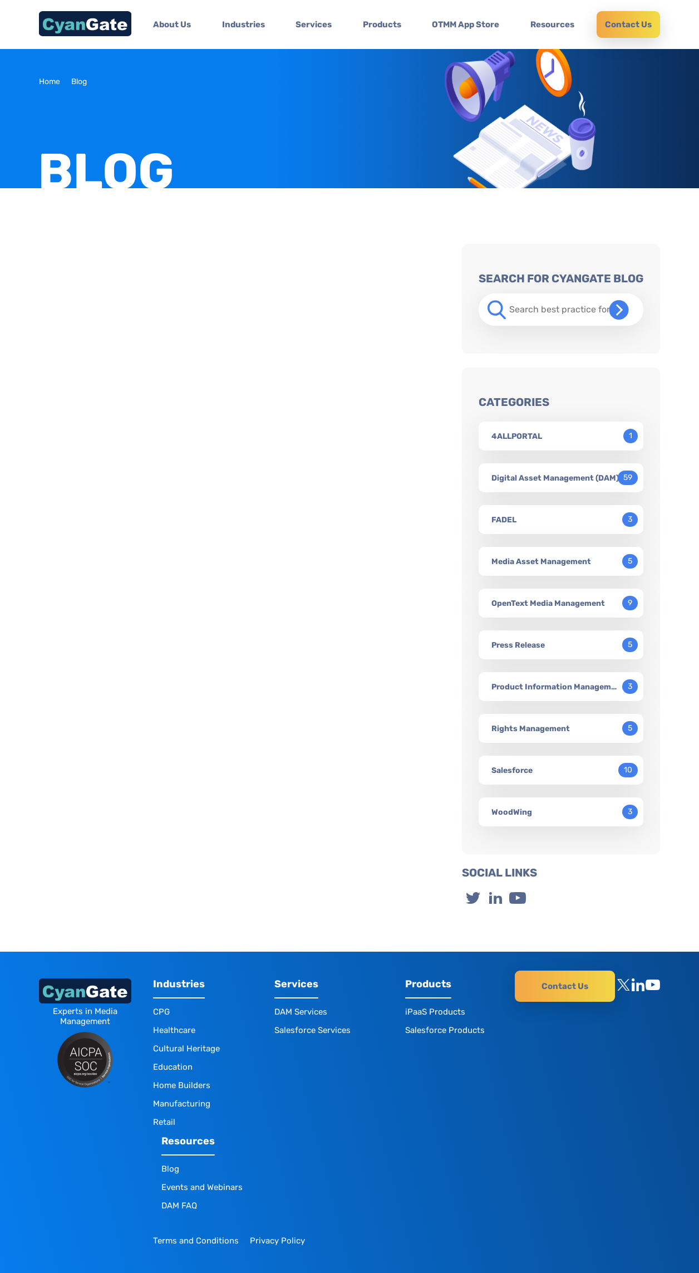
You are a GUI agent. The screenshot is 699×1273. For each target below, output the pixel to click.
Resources (552, 24)
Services (314, 24)
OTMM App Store (465, 24)
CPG (161, 1012)
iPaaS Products (435, 1012)
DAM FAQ (179, 1206)
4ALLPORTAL (516, 436)
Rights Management (530, 728)
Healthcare (174, 1030)
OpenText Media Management (548, 603)
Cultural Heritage (186, 1049)
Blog (170, 1169)
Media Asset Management (541, 561)
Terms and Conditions (196, 1241)
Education (173, 1067)
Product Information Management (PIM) (556, 687)
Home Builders (181, 1085)
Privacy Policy (277, 1241)
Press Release (518, 645)
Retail (164, 1122)
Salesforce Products (445, 1030)
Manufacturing (181, 1104)
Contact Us (628, 24)
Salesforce (512, 770)
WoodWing (511, 812)
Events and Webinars (202, 1187)
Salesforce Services (312, 1030)
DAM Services (300, 1012)
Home (49, 81)
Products (382, 24)
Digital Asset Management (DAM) (555, 478)
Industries (243, 24)
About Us (172, 24)
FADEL (503, 520)
